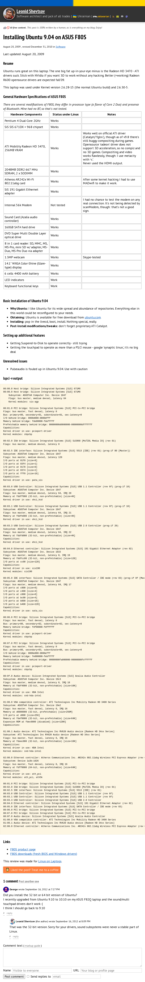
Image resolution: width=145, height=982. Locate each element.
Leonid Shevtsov (31, 11)
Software (61, 46)
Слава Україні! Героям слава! (72, 3)
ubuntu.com (93, 317)
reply (9, 913)
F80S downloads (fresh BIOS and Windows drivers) (43, 854)
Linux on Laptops (49, 861)
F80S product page (23, 849)
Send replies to (41, 976)
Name (7, 970)
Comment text (12, 945)
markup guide (32, 945)
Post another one (29, 881)
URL (76, 970)
